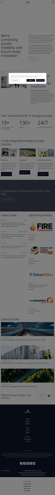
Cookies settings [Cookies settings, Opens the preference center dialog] (15, 80)
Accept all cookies (40, 80)
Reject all (30, 80)
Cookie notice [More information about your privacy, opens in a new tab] (34, 76)
